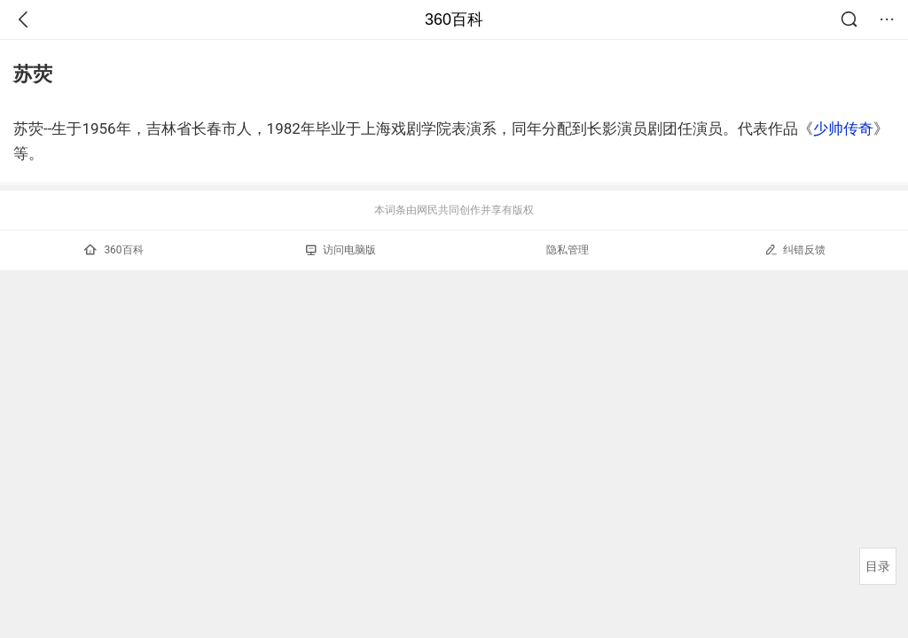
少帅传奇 (843, 128)
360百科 (454, 19)
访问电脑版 (341, 250)
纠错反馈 (795, 249)
